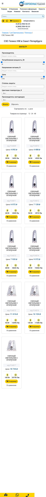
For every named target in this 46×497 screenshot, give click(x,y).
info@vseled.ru (29, 21)
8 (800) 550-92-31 (23, 26)
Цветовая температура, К (12, 90)
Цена (4, 75)
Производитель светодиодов (13, 97)
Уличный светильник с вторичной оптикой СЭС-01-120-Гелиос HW (34, 303)
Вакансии (35, 11)
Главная (4, 9)
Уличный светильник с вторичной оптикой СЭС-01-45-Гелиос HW (11, 194)
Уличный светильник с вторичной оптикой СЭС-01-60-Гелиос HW (11, 248)
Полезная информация (28, 9)
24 (32, 114)
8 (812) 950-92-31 (23, 24)
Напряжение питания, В (11, 68)
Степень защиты (8, 83)
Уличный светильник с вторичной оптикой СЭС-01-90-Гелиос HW (11, 303)
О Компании (13, 9)
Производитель (8, 53)
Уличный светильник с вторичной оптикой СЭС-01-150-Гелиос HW (11, 358)
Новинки (17, 11)
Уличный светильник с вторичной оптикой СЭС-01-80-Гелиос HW (34, 248)
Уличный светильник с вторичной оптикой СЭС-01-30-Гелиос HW (34, 139)
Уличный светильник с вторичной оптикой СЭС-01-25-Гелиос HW (11, 139)
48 (35, 114)
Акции (9, 11)
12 (29, 114)
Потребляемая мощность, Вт (13, 60)
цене (30, 109)
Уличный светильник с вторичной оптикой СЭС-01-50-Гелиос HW (34, 194)
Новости (42, 9)
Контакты (26, 11)
